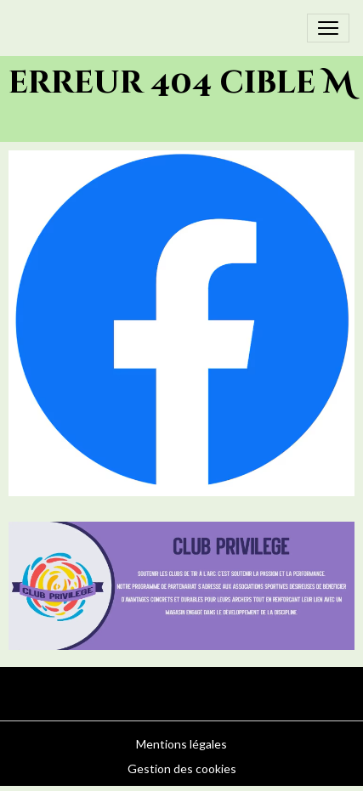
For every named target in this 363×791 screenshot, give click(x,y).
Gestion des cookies (182, 768)
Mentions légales (181, 744)
